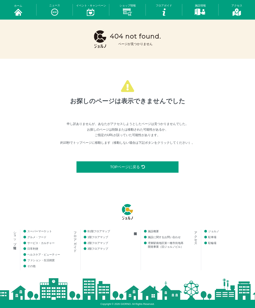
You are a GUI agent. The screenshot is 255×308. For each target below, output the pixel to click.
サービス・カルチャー (41, 243)
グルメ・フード (36, 237)
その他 (31, 266)
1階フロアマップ (98, 237)
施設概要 (153, 231)
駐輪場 (212, 243)
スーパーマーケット (39, 231)
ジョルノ (213, 231)
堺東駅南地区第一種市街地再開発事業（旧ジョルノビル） (165, 244)
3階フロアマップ (98, 248)
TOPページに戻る (127, 167)
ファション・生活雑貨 (41, 260)
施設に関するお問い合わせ (164, 237)
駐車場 (212, 237)
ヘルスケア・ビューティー (43, 254)
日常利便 (32, 248)
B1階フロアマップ (99, 231)
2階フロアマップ (98, 243)
